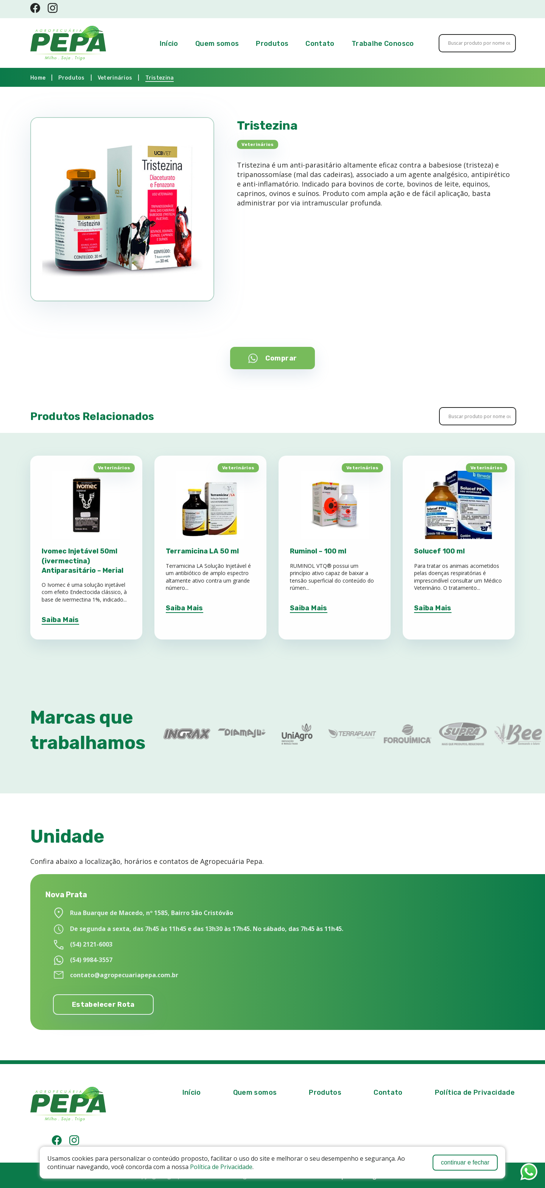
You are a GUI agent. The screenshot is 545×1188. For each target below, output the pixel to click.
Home (37, 78)
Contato (320, 43)
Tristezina (159, 78)
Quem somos (217, 43)
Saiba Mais (60, 620)
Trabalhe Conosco (383, 43)
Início (169, 43)
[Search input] (479, 43)
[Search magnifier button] (502, 43)
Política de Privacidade (221, 1167)
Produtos (272, 43)
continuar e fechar (465, 1162)
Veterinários (115, 78)
